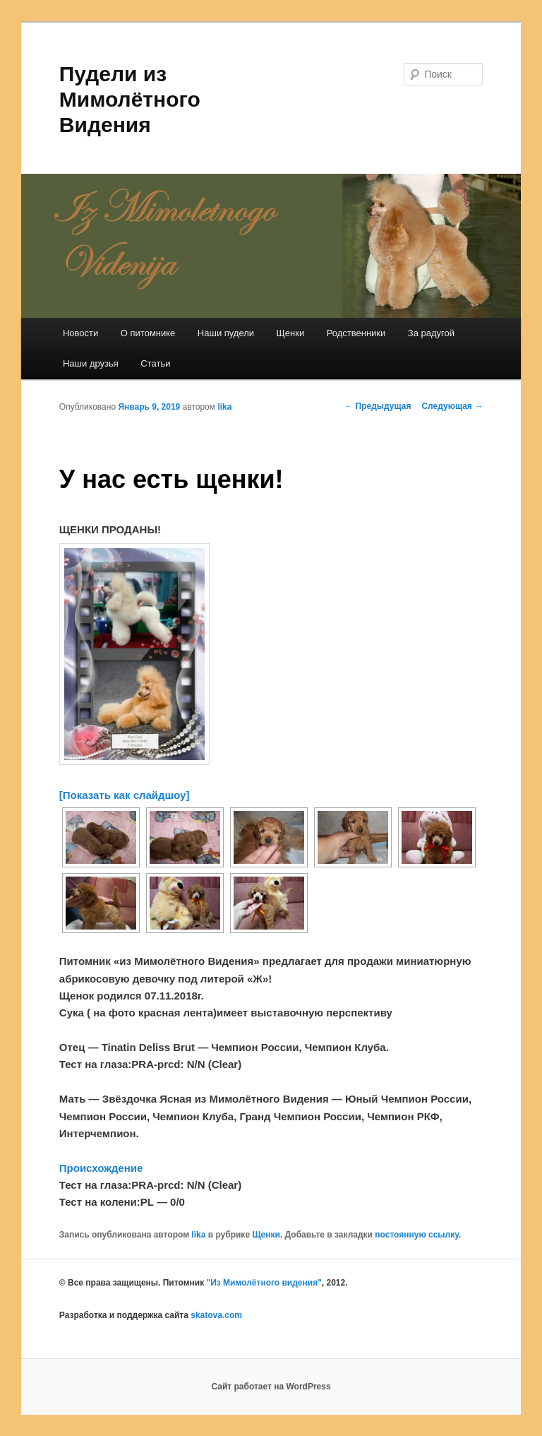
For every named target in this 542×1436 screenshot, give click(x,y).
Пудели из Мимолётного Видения (129, 99)
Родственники (356, 333)
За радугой (431, 333)
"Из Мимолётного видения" (263, 1283)
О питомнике (148, 333)
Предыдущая (377, 406)
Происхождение (101, 1168)
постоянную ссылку (417, 1235)
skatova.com (216, 1315)
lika (224, 407)
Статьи (155, 363)
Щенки (291, 333)
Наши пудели (226, 333)
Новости (80, 333)
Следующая (452, 406)
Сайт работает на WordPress (270, 1387)
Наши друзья (91, 363)
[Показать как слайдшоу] (124, 795)
